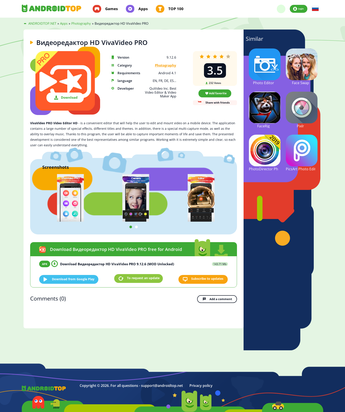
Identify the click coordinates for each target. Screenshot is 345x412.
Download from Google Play (75, 278)
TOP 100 (176, 9)
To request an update (143, 278)
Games (111, 9)
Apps (143, 9)
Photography (165, 65)
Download (69, 97)
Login (301, 9)
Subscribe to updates (206, 278)
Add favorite (218, 93)
